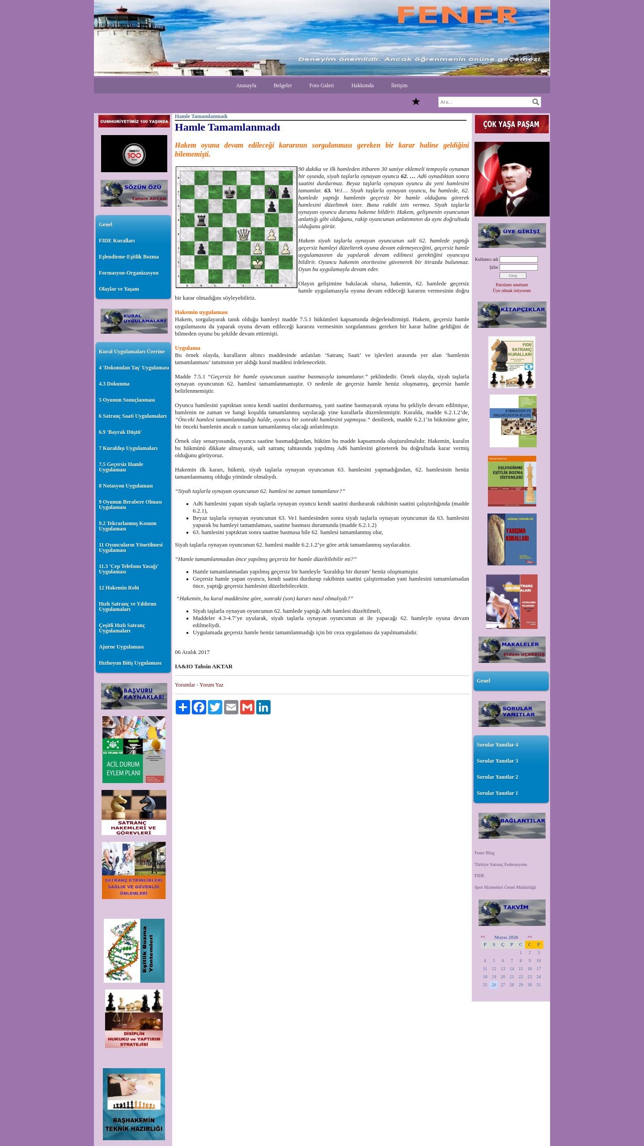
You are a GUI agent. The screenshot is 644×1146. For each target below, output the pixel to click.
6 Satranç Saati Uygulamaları (133, 416)
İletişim (399, 85)
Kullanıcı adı (486, 259)
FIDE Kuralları (117, 241)
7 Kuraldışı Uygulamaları (128, 448)
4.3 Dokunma (114, 384)
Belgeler (283, 85)
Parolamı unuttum (512, 284)
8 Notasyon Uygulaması (126, 486)
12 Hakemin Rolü (119, 588)
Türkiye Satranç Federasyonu (501, 864)
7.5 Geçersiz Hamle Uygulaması (121, 467)
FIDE (479, 875)
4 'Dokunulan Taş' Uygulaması (134, 368)
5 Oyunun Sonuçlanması (127, 400)
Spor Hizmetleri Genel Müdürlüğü (505, 887)
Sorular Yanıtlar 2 (497, 777)
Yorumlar (185, 685)
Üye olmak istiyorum (512, 290)
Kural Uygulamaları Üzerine (132, 351)
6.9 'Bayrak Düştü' (120, 432)
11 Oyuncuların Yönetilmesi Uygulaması (131, 547)
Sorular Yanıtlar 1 (497, 793)
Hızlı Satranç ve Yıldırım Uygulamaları (128, 606)
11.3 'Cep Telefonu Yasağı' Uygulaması (129, 569)
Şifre (494, 267)
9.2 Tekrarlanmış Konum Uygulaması (128, 526)
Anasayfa (246, 85)
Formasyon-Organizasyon (128, 273)
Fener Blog (485, 852)
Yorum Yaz (211, 685)
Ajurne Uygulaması (121, 647)
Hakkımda (363, 85)
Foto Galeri (321, 85)
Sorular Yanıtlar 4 (497, 745)
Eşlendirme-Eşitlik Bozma (129, 257)
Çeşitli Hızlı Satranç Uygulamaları (122, 628)
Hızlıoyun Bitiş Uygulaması (130, 663)
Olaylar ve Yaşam (119, 289)
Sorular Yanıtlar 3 (497, 761)
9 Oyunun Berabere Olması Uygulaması (130, 504)
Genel (105, 224)
